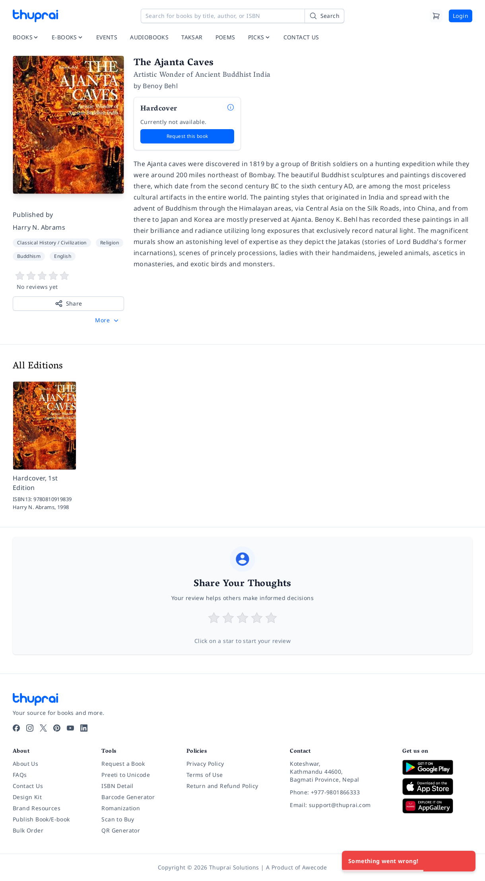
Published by (33, 214)
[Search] (324, 16)
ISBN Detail (117, 786)
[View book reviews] (68, 281)
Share (68, 304)
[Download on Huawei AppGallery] (437, 805)
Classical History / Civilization (52, 242)
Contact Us (28, 786)
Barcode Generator (128, 797)
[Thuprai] (35, 16)
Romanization (120, 808)
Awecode (314, 867)
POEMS (225, 37)
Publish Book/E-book (41, 819)
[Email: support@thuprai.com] (340, 805)
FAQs (20, 774)
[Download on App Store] (437, 786)
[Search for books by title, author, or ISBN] (242, 16)
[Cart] (436, 16)
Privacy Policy (205, 763)
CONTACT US (301, 37)
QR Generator (120, 830)
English (62, 256)
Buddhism (29, 256)
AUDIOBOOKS (149, 37)
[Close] (465, 861)
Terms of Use (204, 774)
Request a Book (123, 763)
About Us (25, 763)
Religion (109, 242)
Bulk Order (28, 830)
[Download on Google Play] (437, 767)
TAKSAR (191, 37)
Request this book (187, 136)
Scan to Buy (117, 819)
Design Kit (27, 797)
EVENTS (106, 37)
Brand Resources (36, 808)
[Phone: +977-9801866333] (340, 792)
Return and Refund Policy (222, 786)
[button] (107, 320)
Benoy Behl (160, 85)
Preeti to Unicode (125, 774)
